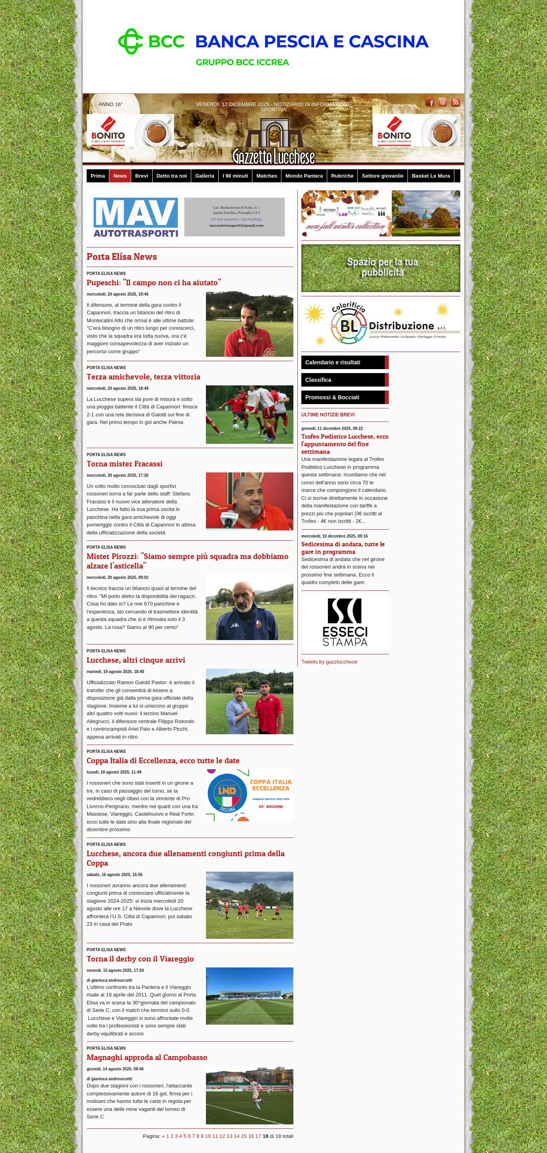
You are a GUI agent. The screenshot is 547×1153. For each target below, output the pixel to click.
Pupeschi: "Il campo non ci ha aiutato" (154, 282)
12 (222, 1136)
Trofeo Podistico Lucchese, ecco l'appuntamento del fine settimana (344, 443)
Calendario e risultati (332, 362)
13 (229, 1136)
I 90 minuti (235, 176)
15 (243, 1136)
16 (251, 1136)
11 (215, 1136)
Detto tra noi (172, 176)
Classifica (318, 380)
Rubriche (342, 176)
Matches (266, 176)
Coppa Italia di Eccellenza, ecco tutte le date (163, 760)
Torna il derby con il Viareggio (140, 958)
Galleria (204, 176)
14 (236, 1136)
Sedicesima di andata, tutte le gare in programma (343, 547)
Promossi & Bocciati (332, 397)
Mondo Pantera (304, 176)
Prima (98, 176)
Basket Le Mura (431, 176)
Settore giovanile (382, 176)
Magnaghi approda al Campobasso (147, 1057)
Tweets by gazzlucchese (329, 662)
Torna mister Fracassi (125, 463)
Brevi (141, 176)
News (120, 176)
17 (258, 1136)
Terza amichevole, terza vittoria (143, 376)
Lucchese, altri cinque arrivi (136, 660)
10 (208, 1136)
